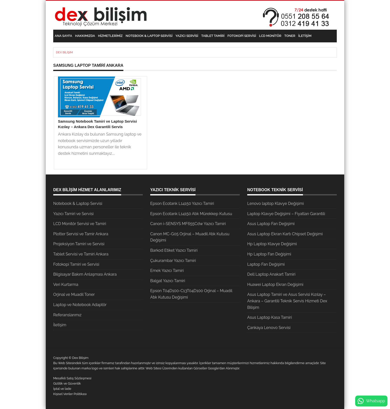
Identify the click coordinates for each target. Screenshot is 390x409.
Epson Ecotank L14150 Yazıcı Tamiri (182, 203)
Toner (289, 36)
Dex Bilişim (64, 52)
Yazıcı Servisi (187, 36)
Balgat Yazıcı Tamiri (167, 280)
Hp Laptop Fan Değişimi (269, 254)
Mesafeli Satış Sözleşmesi (72, 378)
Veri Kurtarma (65, 284)
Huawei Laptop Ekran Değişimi (275, 284)
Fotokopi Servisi (242, 36)
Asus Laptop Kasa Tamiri (269, 317)
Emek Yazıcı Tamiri (167, 270)
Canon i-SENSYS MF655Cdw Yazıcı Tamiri (188, 223)
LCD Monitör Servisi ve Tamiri (79, 223)
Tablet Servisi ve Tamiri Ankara (80, 254)
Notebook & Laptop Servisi (149, 36)
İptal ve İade (62, 389)
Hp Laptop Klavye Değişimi (272, 244)
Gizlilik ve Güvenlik (67, 383)
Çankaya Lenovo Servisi (269, 327)
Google (213, 368)
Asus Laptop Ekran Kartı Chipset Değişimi (285, 234)
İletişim (304, 36)
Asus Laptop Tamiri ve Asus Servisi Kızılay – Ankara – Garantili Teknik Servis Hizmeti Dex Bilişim (287, 301)
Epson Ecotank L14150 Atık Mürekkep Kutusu (191, 213)
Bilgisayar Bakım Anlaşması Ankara (85, 274)
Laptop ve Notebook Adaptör (79, 304)
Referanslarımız (67, 315)
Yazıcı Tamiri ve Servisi (73, 213)
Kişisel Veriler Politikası (70, 394)
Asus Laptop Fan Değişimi (270, 223)
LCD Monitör (270, 36)
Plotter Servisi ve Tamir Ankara (80, 234)
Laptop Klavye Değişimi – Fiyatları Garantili (286, 213)
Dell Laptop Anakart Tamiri (271, 274)
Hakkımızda (85, 36)
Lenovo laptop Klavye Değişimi (275, 203)
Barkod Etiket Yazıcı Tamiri (173, 250)
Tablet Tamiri (212, 36)
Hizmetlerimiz (110, 36)
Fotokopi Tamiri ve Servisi (76, 264)
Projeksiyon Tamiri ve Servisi (78, 244)
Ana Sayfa (63, 36)
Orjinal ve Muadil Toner (74, 294)
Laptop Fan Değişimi (266, 264)
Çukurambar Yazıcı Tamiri (173, 260)
